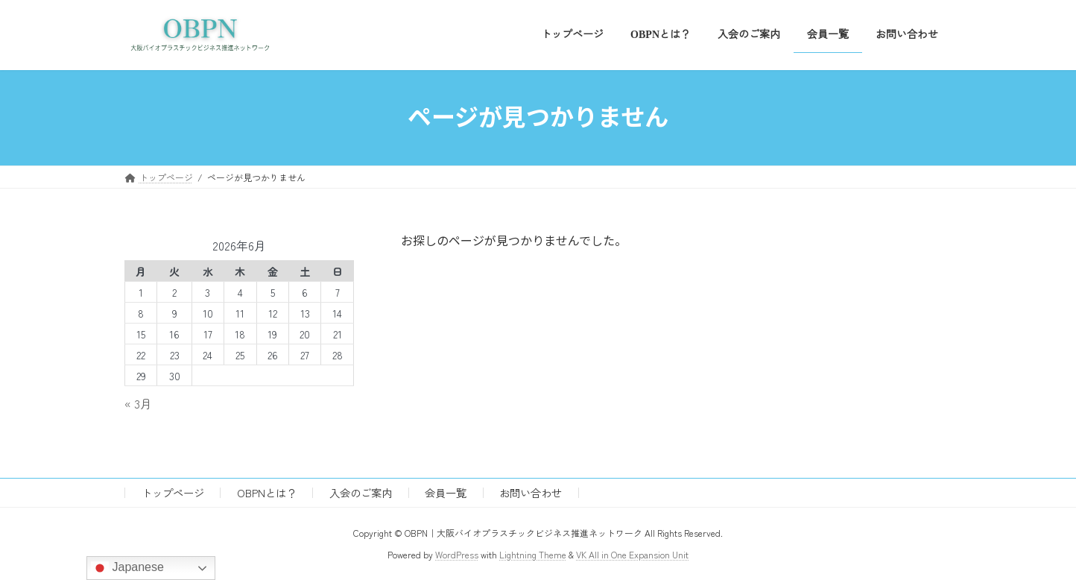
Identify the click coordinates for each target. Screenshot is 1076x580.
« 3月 (138, 403)
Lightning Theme (532, 554)
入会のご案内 (360, 492)
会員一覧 (445, 492)
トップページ (173, 492)
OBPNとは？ (267, 492)
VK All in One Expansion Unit (632, 554)
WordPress (456, 554)
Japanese (127, 568)
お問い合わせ (530, 492)
